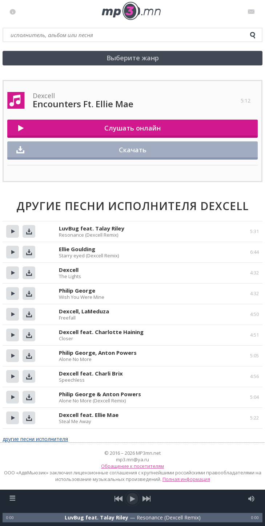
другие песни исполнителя (35, 438)
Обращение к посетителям (132, 466)
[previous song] (119, 499)
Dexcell (69, 269)
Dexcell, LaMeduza (84, 311)
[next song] (146, 499)
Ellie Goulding (77, 249)
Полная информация (186, 479)
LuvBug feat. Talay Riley (91, 228)
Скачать (132, 149)
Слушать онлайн (132, 128)
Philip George (77, 290)
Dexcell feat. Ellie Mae (89, 414)
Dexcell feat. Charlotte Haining (101, 332)
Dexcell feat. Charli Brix (91, 373)
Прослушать (12, 231)
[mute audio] (251, 498)
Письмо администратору (252, 12)
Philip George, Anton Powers (98, 352)
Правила (14, 12)
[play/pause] (133, 499)
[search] (252, 35)
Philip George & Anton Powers (100, 394)
